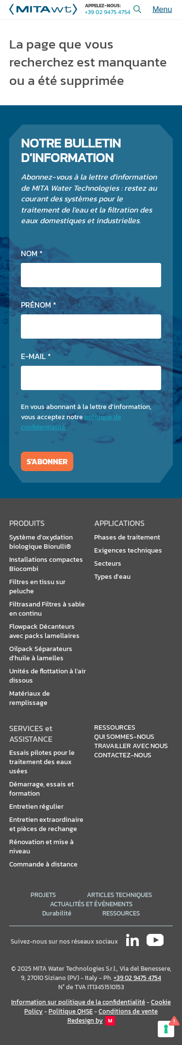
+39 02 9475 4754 (108, 12)
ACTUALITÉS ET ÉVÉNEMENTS (91, 904)
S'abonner (47, 461)
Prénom (38, 304)
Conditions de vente (128, 1011)
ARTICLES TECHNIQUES (119, 894)
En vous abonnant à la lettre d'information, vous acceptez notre (86, 417)
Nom (32, 253)
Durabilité (56, 913)
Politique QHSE (71, 1011)
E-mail (36, 356)
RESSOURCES (121, 913)
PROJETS (43, 894)
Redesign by (91, 1021)
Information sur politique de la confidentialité (78, 1002)
